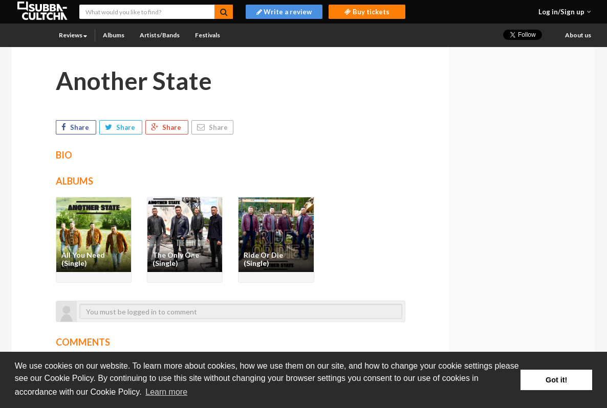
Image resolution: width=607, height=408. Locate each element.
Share (76, 127)
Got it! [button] (556, 380)
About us (578, 35)
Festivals (207, 35)
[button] (565, 12)
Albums (113, 35)
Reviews (73, 35)
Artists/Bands (160, 35)
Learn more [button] (166, 392)
